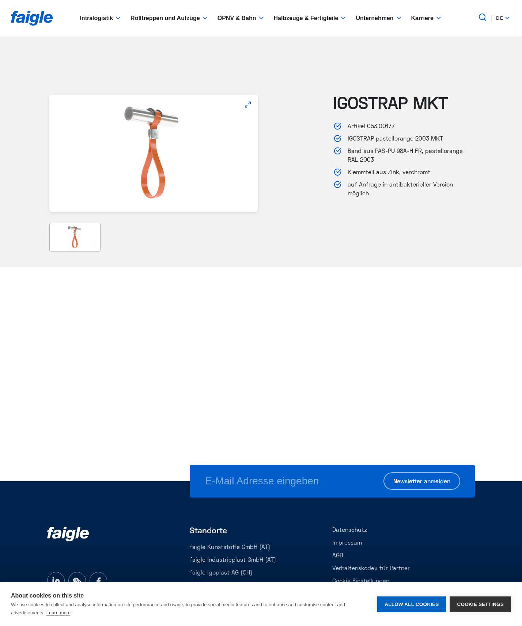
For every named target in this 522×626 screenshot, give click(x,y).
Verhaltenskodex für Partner (371, 568)
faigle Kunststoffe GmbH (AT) (230, 547)
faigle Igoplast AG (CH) (221, 573)
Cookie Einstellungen (360, 581)
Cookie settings (480, 604)
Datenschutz (349, 530)
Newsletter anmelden (421, 481)
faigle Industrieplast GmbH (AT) (233, 560)
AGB (337, 555)
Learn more (58, 612)
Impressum (347, 543)
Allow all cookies (412, 604)
